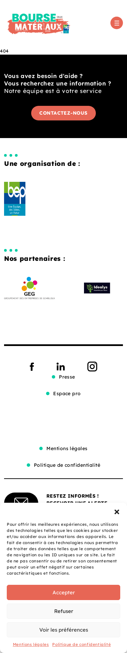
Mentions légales (31, 644)
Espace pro (67, 393)
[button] (116, 511)
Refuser (63, 611)
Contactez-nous (63, 113)
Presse (67, 377)
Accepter (63, 592)
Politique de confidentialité (81, 644)
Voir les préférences (63, 630)
